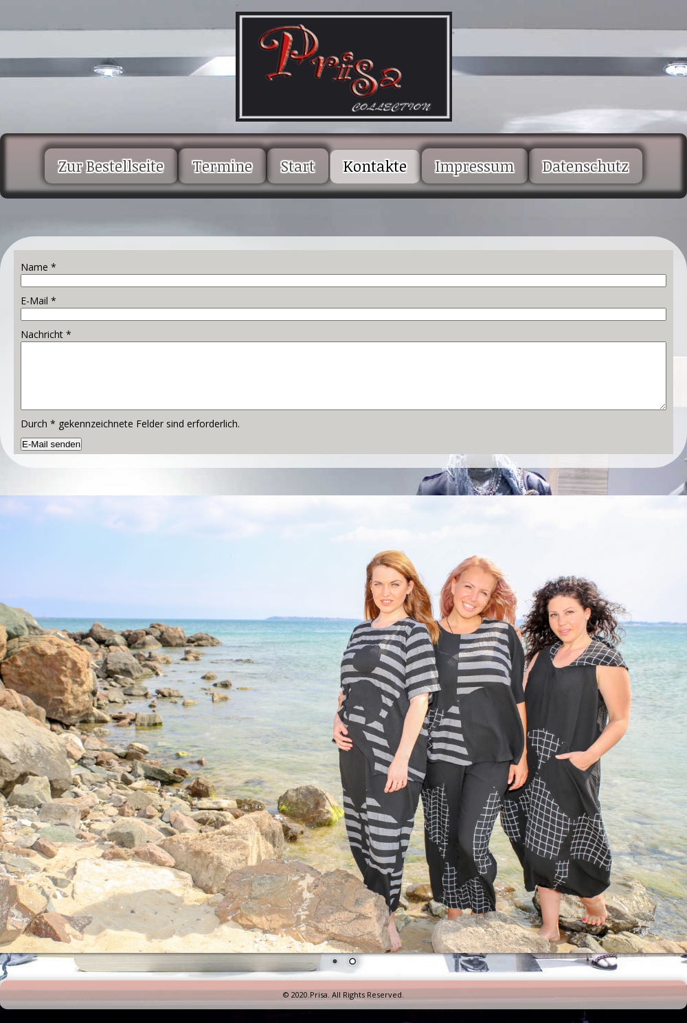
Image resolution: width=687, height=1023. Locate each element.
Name (38, 266)
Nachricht (46, 334)
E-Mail (38, 300)
